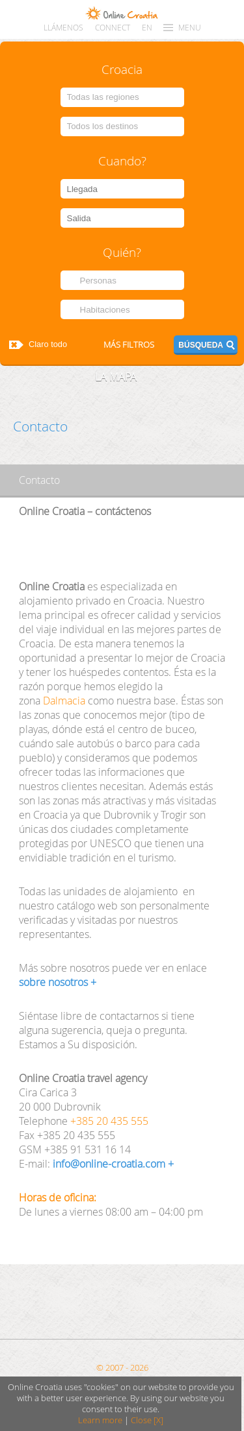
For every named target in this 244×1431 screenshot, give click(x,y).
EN (147, 27)
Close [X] (147, 1420)
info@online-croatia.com (109, 1164)
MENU (189, 27)
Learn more (100, 1420)
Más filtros (128, 344)
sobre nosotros (53, 982)
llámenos (63, 27)
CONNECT (112, 27)
